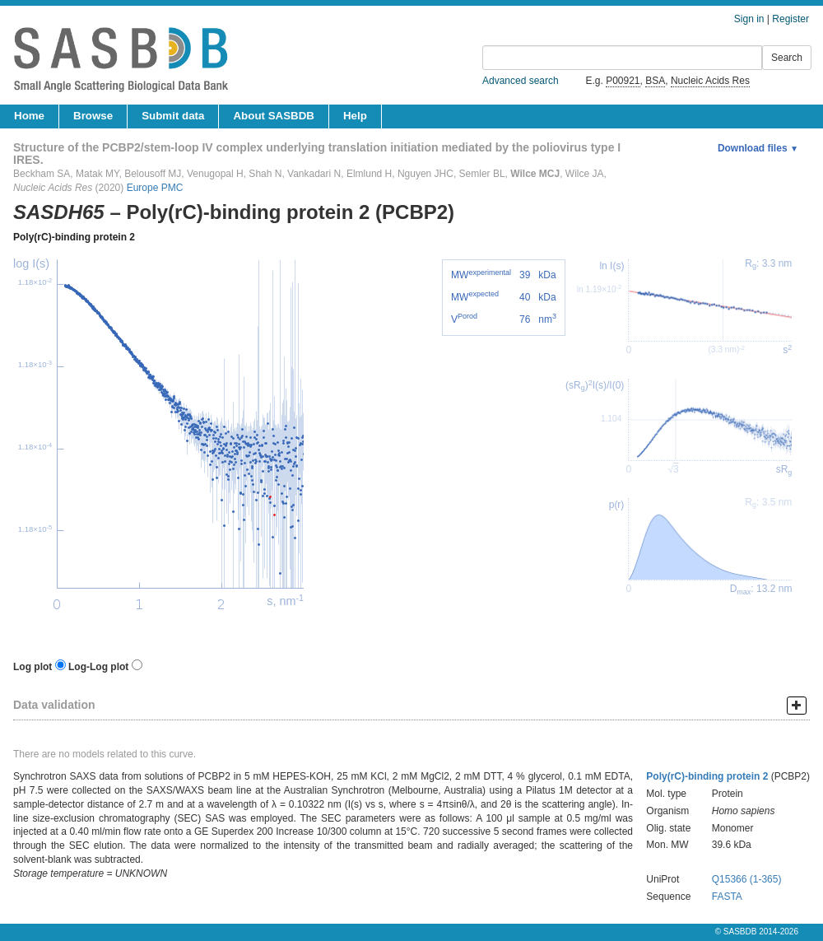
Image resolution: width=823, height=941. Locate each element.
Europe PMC (155, 187)
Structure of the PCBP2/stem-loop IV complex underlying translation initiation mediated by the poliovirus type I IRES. (317, 153)
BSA (655, 80)
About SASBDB (273, 115)
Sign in (749, 19)
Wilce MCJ (535, 173)
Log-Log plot (98, 667)
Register (790, 19)
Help (355, 115)
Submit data (173, 115)
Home (29, 115)
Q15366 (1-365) (747, 879)
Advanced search (520, 80)
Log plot (32, 667)
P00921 (622, 80)
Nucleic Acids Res (710, 80)
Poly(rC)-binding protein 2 (74, 237)
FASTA (727, 896)
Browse (93, 115)
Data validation (54, 704)
